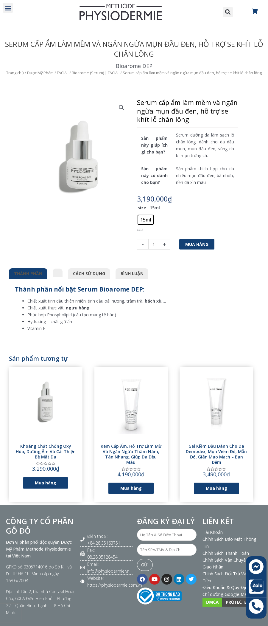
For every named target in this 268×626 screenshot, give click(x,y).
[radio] (145, 219)
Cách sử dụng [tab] (89, 273)
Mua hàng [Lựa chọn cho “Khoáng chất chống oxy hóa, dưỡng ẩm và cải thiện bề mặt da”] (45, 483)
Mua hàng (196, 244)
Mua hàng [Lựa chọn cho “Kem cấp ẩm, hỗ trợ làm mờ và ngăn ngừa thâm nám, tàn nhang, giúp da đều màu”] (131, 488)
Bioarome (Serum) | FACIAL (95, 72)
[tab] (58, 272)
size (142, 207)
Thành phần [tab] (28, 273)
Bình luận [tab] (132, 273)
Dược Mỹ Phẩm (40, 72)
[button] (8, 8)
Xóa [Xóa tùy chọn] (140, 230)
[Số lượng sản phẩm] (153, 244)
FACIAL (62, 72)
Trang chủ (15, 72)
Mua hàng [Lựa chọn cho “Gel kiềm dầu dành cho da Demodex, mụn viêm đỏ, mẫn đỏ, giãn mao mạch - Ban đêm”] (216, 488)
